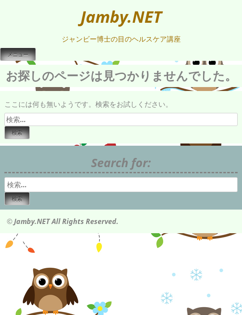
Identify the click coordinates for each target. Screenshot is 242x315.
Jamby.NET (121, 17)
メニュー (17, 55)
